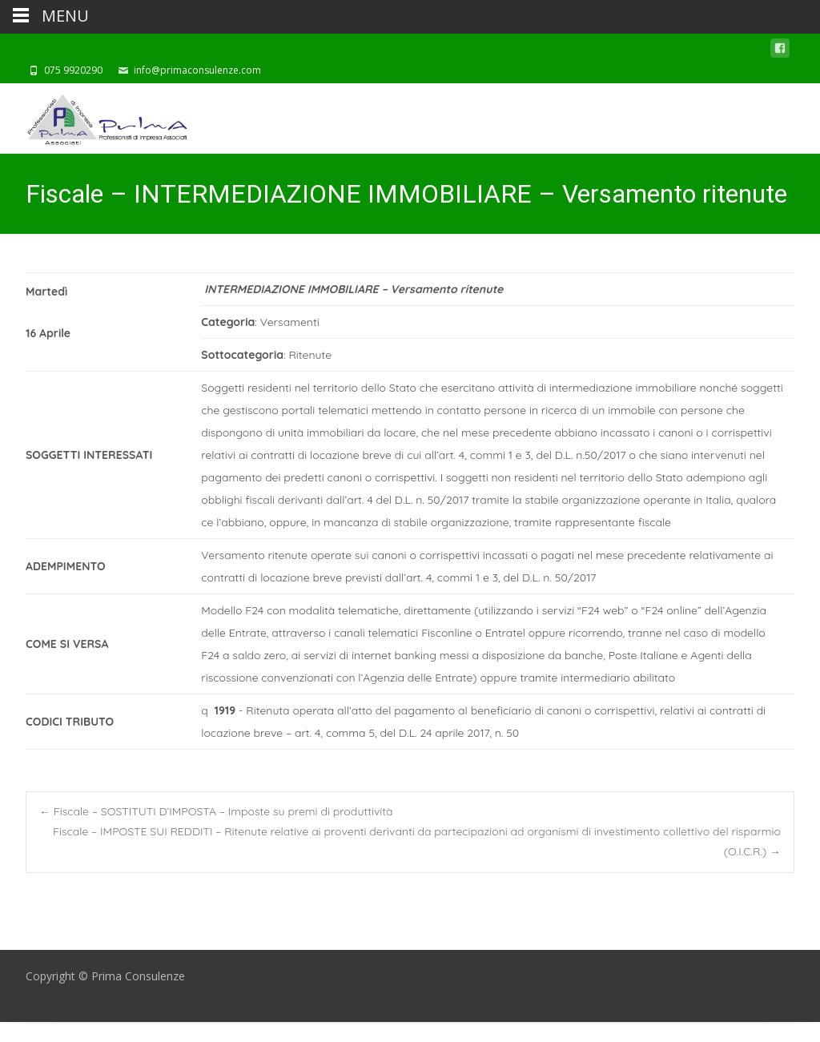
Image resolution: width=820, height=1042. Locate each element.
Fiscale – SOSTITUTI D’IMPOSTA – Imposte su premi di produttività (216, 811)
